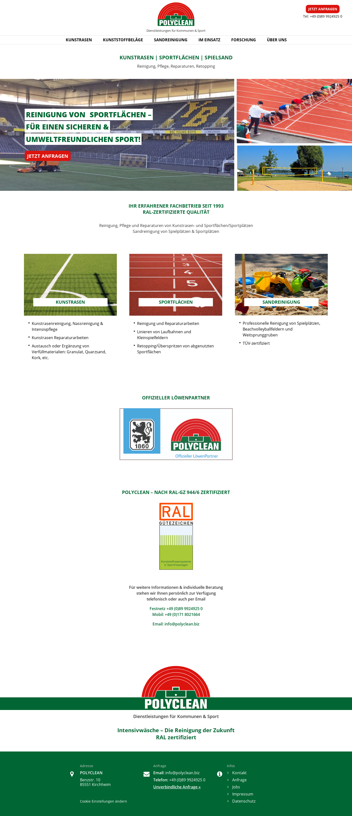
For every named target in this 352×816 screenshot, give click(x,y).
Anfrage (239, 780)
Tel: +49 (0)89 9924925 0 (322, 16)
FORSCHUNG (243, 40)
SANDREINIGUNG (170, 40)
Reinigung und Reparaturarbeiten (168, 323)
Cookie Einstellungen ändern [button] (103, 801)
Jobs (236, 787)
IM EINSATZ (209, 40)
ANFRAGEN (322, 9)
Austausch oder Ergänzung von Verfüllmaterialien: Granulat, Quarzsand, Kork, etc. (69, 351)
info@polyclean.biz (182, 624)
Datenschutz (243, 801)
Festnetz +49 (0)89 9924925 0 (176, 608)
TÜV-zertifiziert (256, 343)
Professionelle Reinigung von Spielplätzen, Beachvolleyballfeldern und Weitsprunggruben (282, 329)
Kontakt (239, 772)
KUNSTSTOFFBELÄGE (123, 40)
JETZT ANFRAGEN (47, 155)
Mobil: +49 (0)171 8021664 (176, 614)
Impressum (242, 794)
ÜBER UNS (277, 40)
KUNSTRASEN (79, 40)
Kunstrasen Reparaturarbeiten (60, 337)
